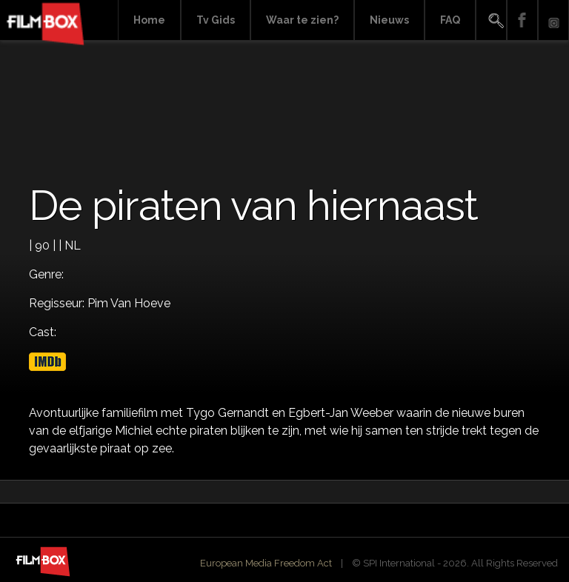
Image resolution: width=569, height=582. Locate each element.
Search (491, 20)
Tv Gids (215, 20)
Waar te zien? (302, 20)
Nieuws (389, 20)
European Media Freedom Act (266, 563)
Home (149, 20)
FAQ (450, 20)
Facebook (522, 20)
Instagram (553, 20)
